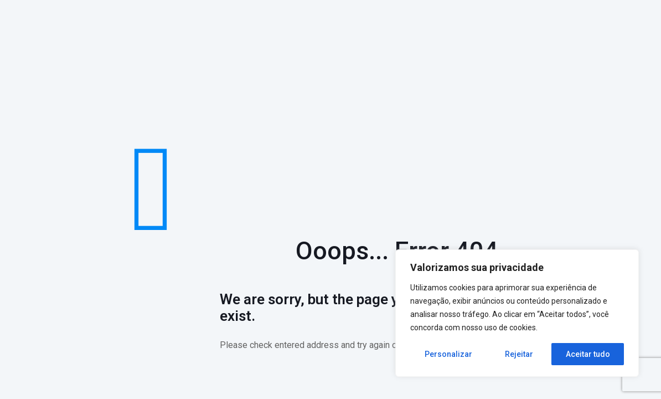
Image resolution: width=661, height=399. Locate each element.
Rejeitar (519, 354)
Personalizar (448, 354)
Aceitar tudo (588, 354)
